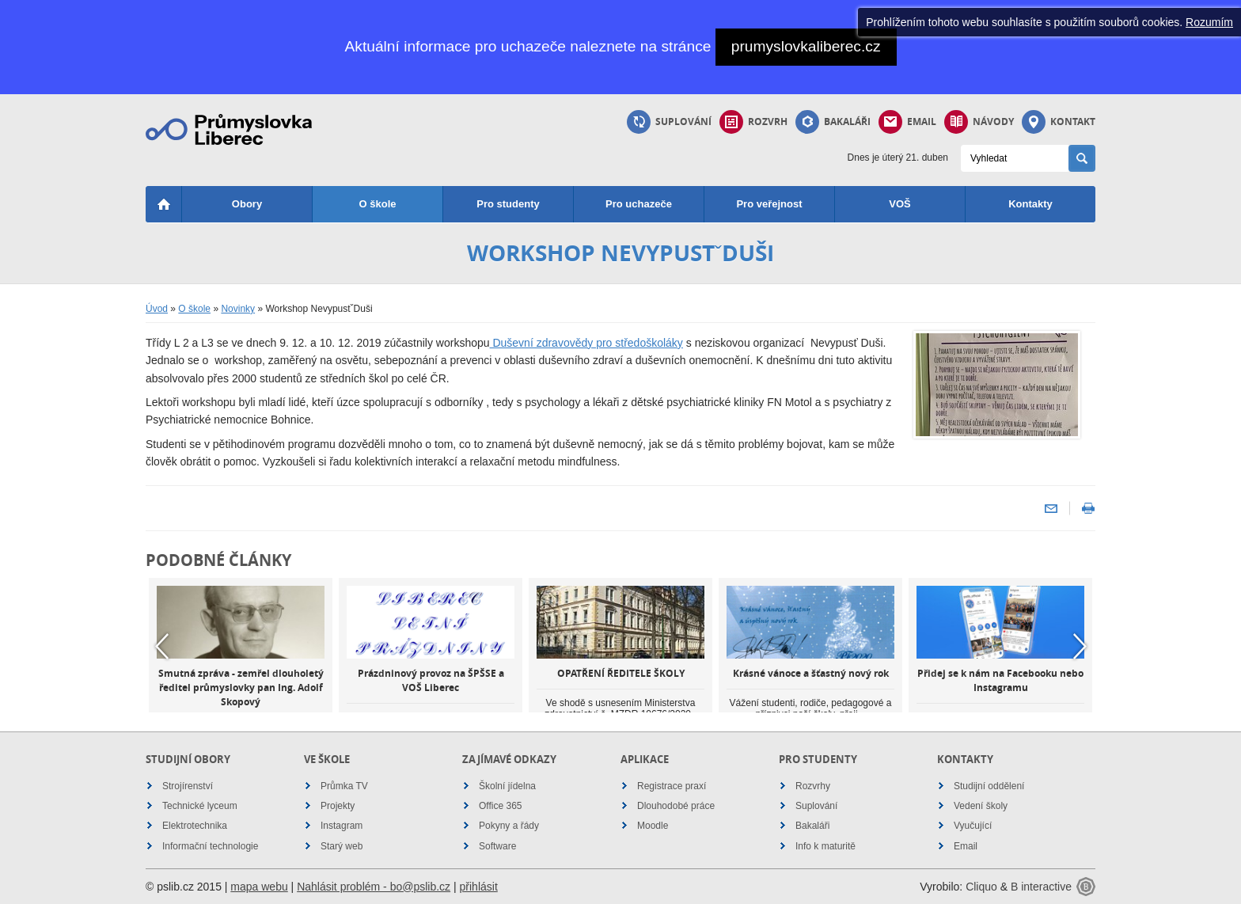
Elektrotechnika (194, 825)
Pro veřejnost (769, 204)
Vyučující (973, 825)
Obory (247, 204)
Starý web (341, 846)
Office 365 (500, 805)
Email (907, 122)
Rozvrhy (812, 786)
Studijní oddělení (989, 786)
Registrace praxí (671, 786)
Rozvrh (753, 122)
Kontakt (1058, 122)
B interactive (1041, 886)
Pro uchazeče (638, 204)
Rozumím (1209, 22)
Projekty (338, 805)
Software (497, 846)
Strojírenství (187, 786)
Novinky (238, 308)
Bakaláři (833, 122)
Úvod (157, 308)
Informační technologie (210, 846)
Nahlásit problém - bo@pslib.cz (373, 886)
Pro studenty (507, 204)
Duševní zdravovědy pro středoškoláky (586, 342)
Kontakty (1030, 204)
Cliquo (981, 886)
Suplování (669, 122)
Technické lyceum (199, 805)
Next (1079, 646)
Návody (979, 122)
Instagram (341, 825)
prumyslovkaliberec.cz (806, 46)
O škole (378, 204)
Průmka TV (344, 786)
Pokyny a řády (509, 825)
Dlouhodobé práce (676, 805)
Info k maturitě (825, 846)
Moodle (652, 825)
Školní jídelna (507, 786)
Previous (161, 646)
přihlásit (479, 886)
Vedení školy (981, 805)
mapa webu (258, 886)
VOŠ (899, 204)
